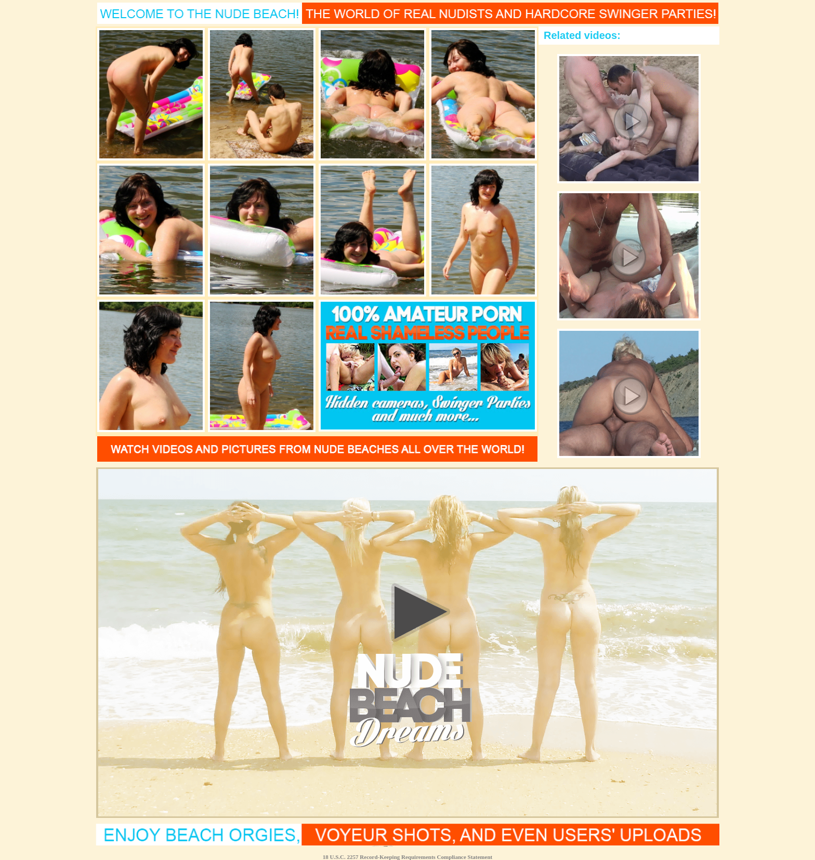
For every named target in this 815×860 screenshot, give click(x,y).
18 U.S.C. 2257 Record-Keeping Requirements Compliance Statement (407, 857)
